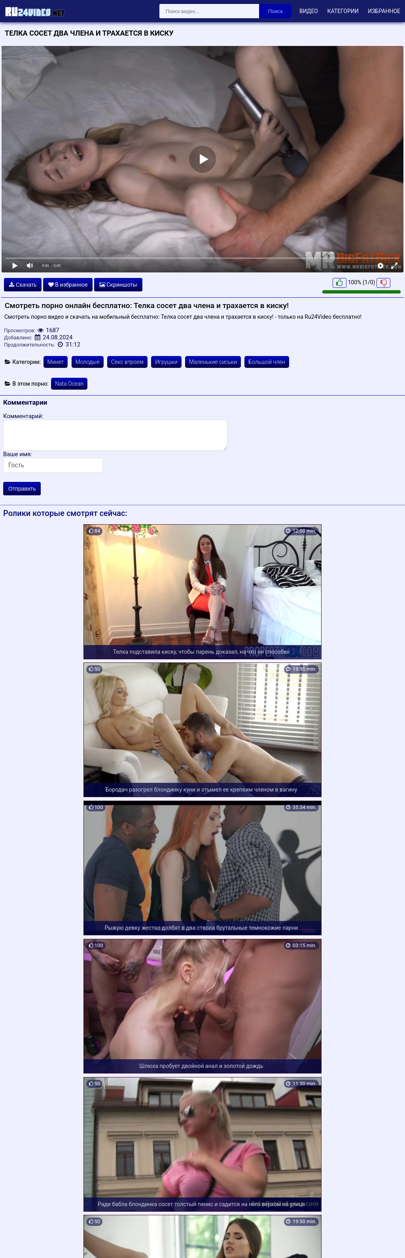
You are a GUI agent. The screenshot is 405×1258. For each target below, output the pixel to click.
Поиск (275, 11)
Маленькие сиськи (213, 362)
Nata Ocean (69, 384)
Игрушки (166, 362)
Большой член (266, 362)
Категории (342, 11)
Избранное (384, 11)
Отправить (22, 488)
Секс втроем (127, 362)
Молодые (88, 362)
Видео (308, 11)
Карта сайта (17, 1242)
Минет (55, 362)
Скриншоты (118, 285)
